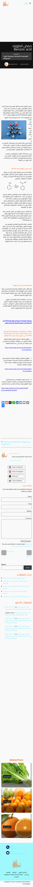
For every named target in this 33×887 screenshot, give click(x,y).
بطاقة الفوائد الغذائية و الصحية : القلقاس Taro (16, 596)
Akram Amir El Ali (10, 607)
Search (3, 564)
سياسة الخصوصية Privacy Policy (13, 874)
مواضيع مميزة (7, 776)
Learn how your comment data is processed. (22, 545)
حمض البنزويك (6, 444)
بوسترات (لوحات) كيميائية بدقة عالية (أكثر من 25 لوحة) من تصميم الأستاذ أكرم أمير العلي (17, 321)
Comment (28, 518)
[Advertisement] (16, 24)
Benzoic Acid (8, 442)
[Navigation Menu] (26, 3)
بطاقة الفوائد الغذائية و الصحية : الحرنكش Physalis (15, 582)
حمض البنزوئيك (26, 442)
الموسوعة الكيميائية (21, 56)
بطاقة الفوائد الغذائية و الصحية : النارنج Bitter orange (16, 587)
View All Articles (14, 460)
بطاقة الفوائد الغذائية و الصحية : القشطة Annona (15, 592)
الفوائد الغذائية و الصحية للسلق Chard (14, 578)
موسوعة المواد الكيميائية (8, 57)
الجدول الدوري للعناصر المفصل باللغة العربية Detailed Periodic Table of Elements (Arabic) (18, 620)
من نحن (27, 874)
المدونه (14, 872)
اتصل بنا (16, 877)
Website (29, 511)
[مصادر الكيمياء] (5, 3)
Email (30, 504)
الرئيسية (8, 872)
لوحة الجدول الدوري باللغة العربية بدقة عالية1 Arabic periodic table (18, 608)
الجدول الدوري (22, 872)
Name (29, 496)
